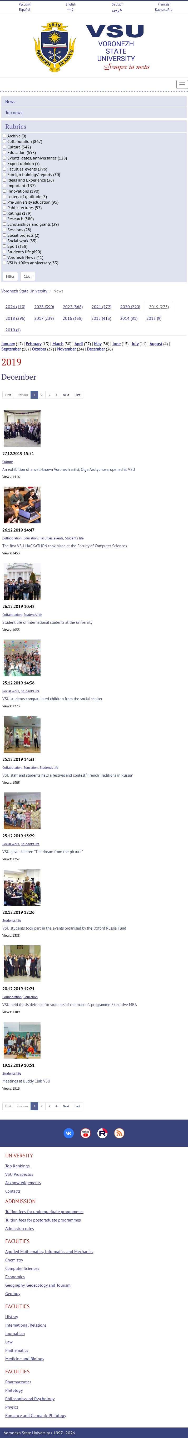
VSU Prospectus (19, 1174)
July (135, 343)
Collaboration (12, 538)
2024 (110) (15, 306)
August (156, 343)
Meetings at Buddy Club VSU (26, 1081)
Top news (13, 112)
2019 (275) (159, 306)
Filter (10, 276)
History (11, 1316)
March (57, 343)
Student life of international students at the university (47, 622)
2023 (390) (44, 306)
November (66, 349)
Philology (14, 1390)
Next (66, 395)
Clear (28, 276)
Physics (11, 1407)
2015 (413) (101, 318)
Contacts (13, 1191)
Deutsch (117, 4)
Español (24, 9)
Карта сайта (163, 9)
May (97, 343)
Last (77, 395)
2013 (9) (153, 318)
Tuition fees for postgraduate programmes (43, 1220)
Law (9, 1341)
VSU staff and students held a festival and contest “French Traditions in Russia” (67, 775)
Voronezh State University (24, 290)
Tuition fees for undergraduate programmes (44, 1211)
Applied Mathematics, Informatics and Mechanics (49, 1251)
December (96, 349)
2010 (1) (13, 329)
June (116, 343)
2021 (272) (101, 306)
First (8, 395)
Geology (12, 1293)
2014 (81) (128, 318)
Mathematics (16, 1350)
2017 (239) (44, 318)
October (39, 349)
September (11, 349)
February (33, 343)
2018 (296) (15, 318)
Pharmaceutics (18, 1381)
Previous (22, 395)
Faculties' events (51, 538)
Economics (15, 1276)
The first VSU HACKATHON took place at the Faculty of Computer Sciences (64, 545)
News (10, 101)
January (8, 343)
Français (163, 4)
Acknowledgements (23, 1182)
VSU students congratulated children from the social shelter (52, 698)
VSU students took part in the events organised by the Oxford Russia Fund (64, 928)
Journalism (15, 1333)
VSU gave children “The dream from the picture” (42, 851)
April (79, 343)
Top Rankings (17, 1165)
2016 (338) (72, 318)
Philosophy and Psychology (30, 1398)
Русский (25, 4)
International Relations (26, 1325)
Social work (10, 691)
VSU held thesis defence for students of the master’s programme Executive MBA (69, 1004)
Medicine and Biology (24, 1358)
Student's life (74, 538)
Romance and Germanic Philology (35, 1415)
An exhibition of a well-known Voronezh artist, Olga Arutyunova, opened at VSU (68, 469)
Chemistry (14, 1259)
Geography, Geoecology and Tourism (38, 1285)
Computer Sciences (22, 1268)
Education (30, 538)
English (71, 4)
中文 (70, 9)
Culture (7, 462)
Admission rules (19, 1228)
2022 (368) (73, 306)
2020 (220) (130, 306)
